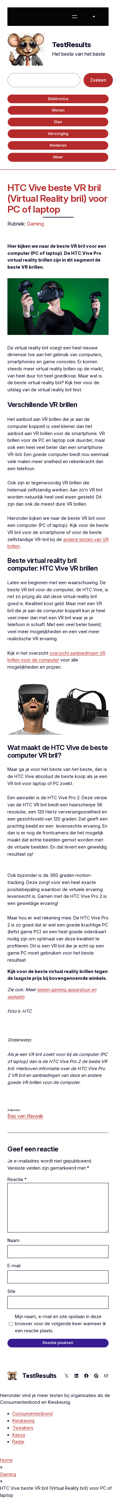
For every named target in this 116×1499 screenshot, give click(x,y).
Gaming (35, 224)
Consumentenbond (32, 1413)
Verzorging (58, 133)
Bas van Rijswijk (25, 1116)
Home (6, 1460)
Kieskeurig (23, 1420)
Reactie (17, 1179)
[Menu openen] (74, 16)
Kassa (18, 1434)
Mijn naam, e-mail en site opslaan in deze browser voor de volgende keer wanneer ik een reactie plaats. (60, 1323)
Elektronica (58, 98)
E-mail (13, 1265)
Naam (13, 1240)
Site (11, 1291)
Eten (58, 122)
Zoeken (98, 80)
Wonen (58, 110)
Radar (18, 1441)
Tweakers (22, 1427)
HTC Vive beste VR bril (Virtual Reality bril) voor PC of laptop (57, 198)
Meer (58, 157)
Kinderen (58, 145)
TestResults (71, 44)
